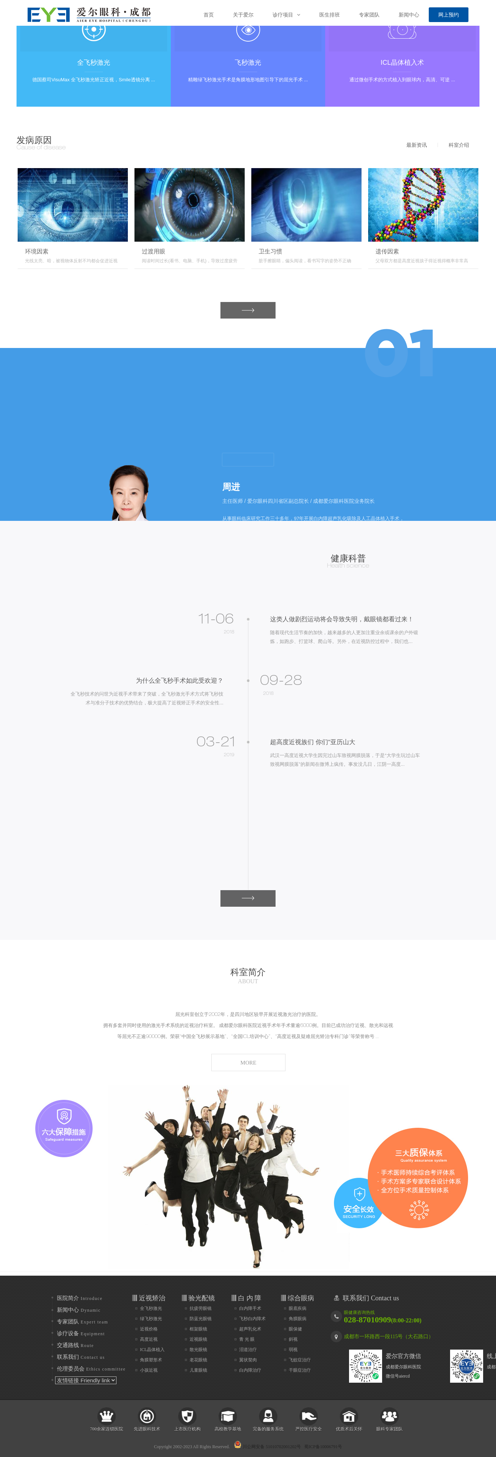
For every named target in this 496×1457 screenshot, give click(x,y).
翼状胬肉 (248, 1359)
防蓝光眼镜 (201, 1318)
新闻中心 (79, 1310)
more (248, 459)
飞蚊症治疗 (300, 1359)
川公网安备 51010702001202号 (267, 1444)
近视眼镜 (198, 1339)
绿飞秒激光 (151, 1318)
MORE (237, 312)
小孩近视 (149, 1370)
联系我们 (81, 1357)
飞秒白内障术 (252, 1318)
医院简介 (80, 1298)
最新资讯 (416, 145)
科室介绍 (459, 145)
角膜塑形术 (151, 1359)
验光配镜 (201, 1298)
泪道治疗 (248, 1349)
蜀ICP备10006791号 (323, 1446)
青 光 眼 (247, 1339)
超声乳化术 (250, 1329)
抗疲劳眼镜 (201, 1308)
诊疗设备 (81, 1333)
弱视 (293, 1349)
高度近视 (149, 1339)
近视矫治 (152, 1298)
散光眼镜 (198, 1349)
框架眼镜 (198, 1329)
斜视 (293, 1339)
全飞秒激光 (151, 1308)
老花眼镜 (198, 1359)
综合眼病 (301, 1298)
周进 (231, 487)
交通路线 (75, 1345)
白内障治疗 (250, 1370)
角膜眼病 (297, 1318)
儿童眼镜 (198, 1370)
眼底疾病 (297, 1308)
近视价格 (149, 1329)
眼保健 (295, 1329)
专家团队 (82, 1322)
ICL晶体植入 (152, 1349)
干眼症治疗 (300, 1370)
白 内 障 (249, 1298)
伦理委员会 (91, 1369)
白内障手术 (250, 1308)
